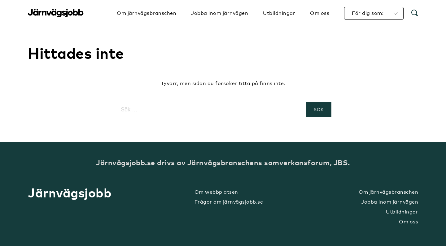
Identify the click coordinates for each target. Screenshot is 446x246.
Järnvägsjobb (56, 13)
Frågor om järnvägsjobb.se (229, 202)
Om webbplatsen (216, 192)
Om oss (408, 222)
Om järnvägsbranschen (388, 192)
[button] (414, 13)
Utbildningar (402, 212)
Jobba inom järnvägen (389, 202)
